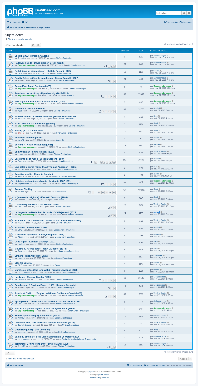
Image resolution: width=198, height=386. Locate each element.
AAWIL (21, 318)
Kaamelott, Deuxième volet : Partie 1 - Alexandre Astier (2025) (48, 220)
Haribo (20, 244)
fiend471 (21, 346)
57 (114, 192)
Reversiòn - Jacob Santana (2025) (33, 86)
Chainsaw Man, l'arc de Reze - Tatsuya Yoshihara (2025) (45, 322)
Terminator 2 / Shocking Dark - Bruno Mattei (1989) (42, 344)
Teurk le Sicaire (160, 151)
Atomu (20, 237)
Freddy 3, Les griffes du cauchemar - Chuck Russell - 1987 (46, 78)
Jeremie (21, 58)
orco (20, 154)
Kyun (20, 111)
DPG (20, 73)
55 (106, 192)
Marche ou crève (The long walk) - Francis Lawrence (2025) (46, 270)
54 (103, 192)
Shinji (156, 123)
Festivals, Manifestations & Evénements (79, 339)
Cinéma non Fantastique (66, 133)
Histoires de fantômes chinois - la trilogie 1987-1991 (43, 181)
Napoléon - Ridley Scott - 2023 (31, 227)
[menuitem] (25, 22)
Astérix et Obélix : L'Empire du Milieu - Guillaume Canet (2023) (48, 293)
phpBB (91, 372)
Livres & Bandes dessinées (64, 176)
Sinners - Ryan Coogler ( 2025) (31, 256)
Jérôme (21, 191)
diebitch (21, 279)
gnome (156, 174)
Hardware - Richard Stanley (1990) (33, 277)
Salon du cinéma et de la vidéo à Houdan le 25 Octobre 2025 (47, 336)
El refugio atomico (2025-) (28, 137)
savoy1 (157, 212)
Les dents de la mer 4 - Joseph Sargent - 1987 (39, 159)
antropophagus (160, 56)
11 (114, 162)
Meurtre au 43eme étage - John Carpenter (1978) (41, 248)
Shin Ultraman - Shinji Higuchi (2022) (35, 151)
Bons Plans (61, 191)
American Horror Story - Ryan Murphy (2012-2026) (42, 93)
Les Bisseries (159, 277)
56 (110, 192)
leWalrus (157, 234)
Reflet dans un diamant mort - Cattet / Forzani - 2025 (43, 71)
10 (110, 162)
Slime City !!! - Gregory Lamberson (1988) (37, 315)
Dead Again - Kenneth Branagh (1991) (35, 241)
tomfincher (158, 256)
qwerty (20, 258)
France (57, 265)
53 (99, 192)
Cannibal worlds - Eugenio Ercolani (34, 174)
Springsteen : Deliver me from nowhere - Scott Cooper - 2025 (47, 301)
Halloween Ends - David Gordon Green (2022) (39, 63)
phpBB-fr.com (103, 375)
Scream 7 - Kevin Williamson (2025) (34, 144)
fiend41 (157, 71)
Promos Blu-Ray (23, 189)
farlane (156, 263)
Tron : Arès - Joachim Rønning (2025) (35, 123)
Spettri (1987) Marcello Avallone (32, 56)
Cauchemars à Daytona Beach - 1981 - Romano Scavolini (45, 285)
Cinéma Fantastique (64, 58)
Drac (155, 116)
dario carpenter (160, 63)
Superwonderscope (27, 65)
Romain (21, 161)
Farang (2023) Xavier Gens (29, 130)
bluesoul (21, 119)
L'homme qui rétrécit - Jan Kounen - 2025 (37, 204)
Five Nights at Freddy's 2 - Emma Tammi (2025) (40, 101)
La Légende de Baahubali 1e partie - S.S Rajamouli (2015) (45, 212)
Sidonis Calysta (23, 263)
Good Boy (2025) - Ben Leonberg (32, 329)
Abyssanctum (23, 183)
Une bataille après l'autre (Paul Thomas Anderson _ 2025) (46, 167)
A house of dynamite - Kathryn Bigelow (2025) (39, 234)
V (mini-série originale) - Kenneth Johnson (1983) (41, 197)
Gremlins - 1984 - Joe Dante (29, 108)
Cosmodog (22, 251)
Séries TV (71, 96)
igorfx (20, 176)
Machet (157, 108)
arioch (21, 133)
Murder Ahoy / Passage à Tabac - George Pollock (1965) (45, 308)
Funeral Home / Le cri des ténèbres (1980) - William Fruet (45, 116)
